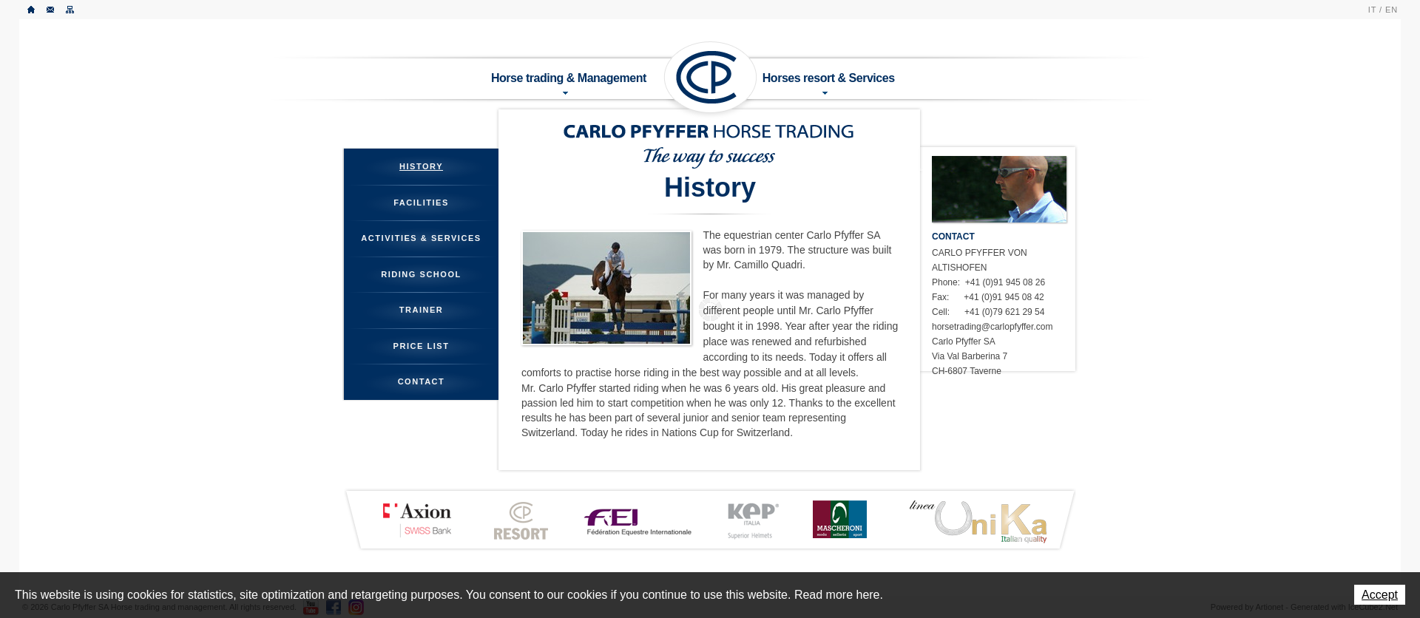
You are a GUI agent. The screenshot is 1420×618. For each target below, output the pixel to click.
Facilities (421, 202)
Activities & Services (421, 238)
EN (1391, 9)
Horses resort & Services (829, 83)
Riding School (421, 274)
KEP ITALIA (752, 521)
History (421, 166)
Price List (421, 346)
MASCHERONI (839, 519)
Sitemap (70, 9)
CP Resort (521, 521)
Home (31, 9)
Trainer (421, 309)
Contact (51, 9)
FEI (638, 520)
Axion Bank (416, 520)
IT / (1375, 9)
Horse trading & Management (568, 83)
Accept (1380, 594)
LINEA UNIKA (977, 521)
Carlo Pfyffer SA (710, 77)
